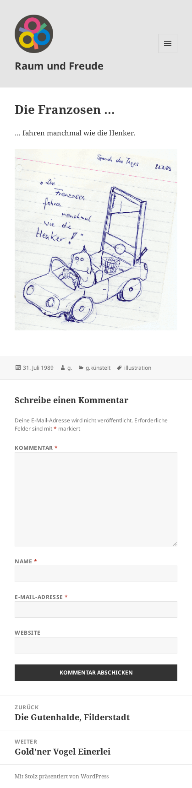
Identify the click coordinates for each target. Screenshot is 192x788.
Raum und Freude (59, 65)
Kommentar (36, 448)
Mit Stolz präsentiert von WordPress (62, 776)
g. (69, 368)
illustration (137, 368)
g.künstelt (98, 368)
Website (27, 633)
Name (26, 561)
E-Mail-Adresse (41, 597)
